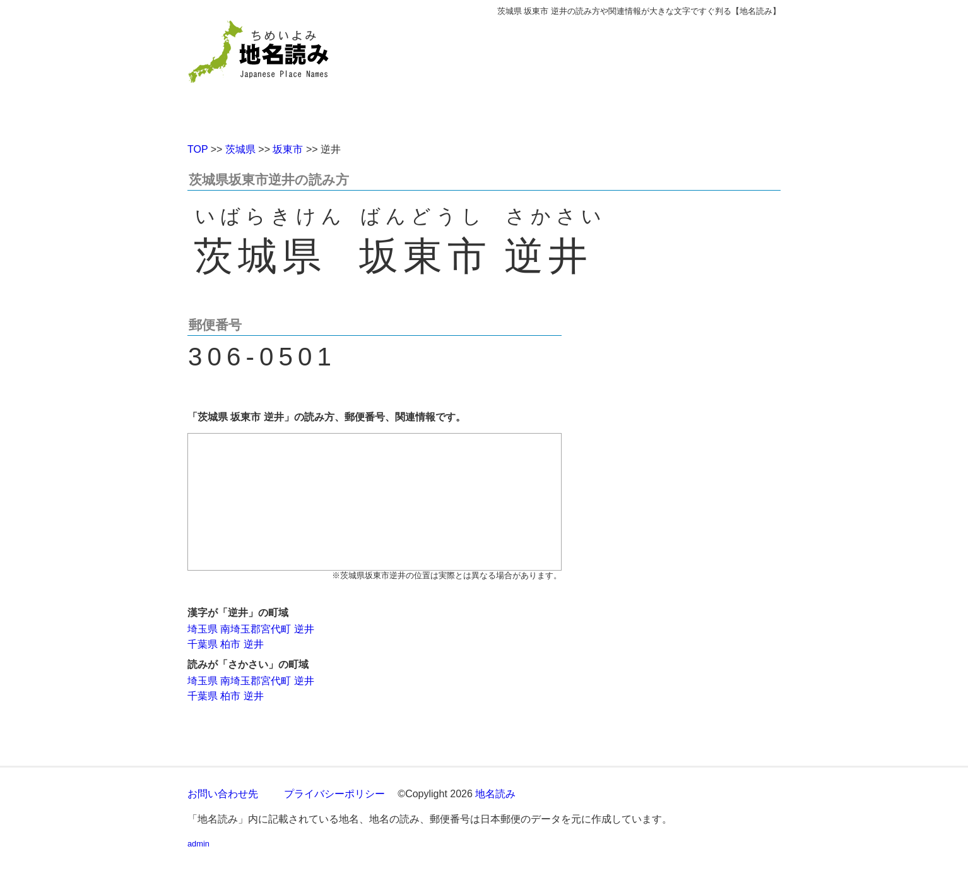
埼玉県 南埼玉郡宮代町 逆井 (250, 629)
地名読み (495, 793)
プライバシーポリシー (334, 793)
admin (198, 843)
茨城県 (240, 149)
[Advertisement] (575, 74)
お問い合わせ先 (222, 793)
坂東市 (288, 149)
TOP (197, 149)
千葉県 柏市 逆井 (225, 644)
